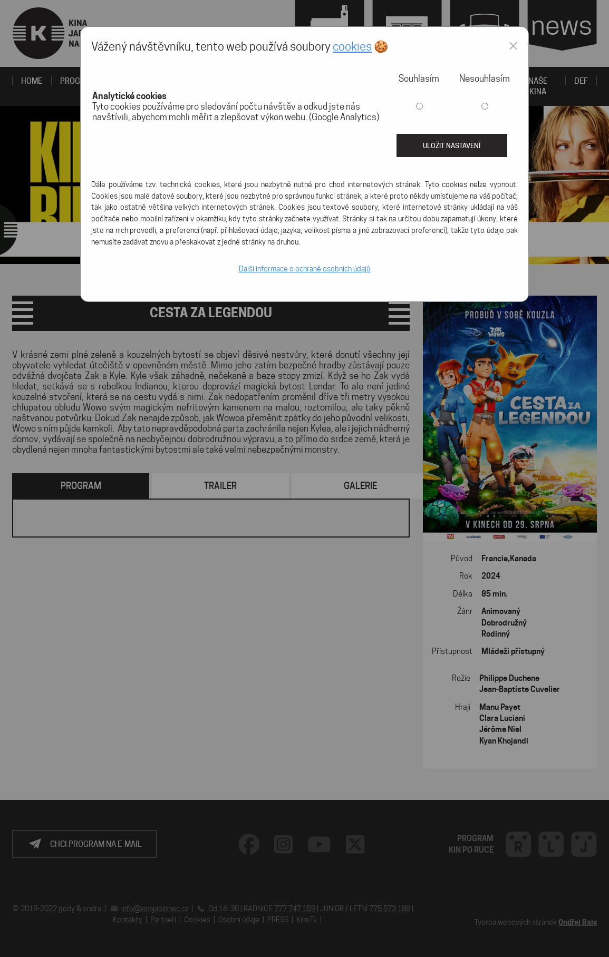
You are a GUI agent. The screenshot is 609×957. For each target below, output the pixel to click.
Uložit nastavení (451, 145)
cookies (352, 46)
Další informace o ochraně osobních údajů (304, 269)
